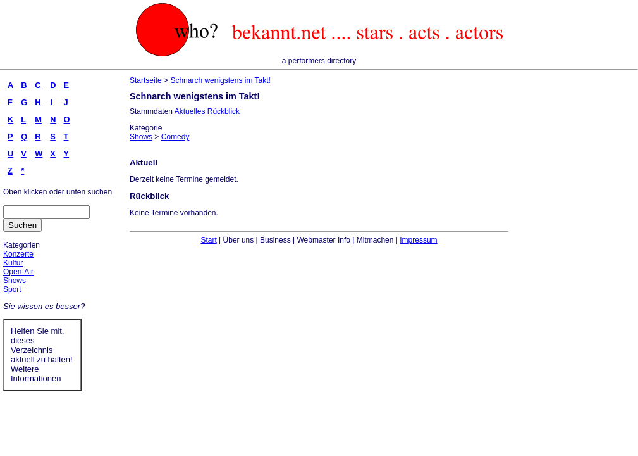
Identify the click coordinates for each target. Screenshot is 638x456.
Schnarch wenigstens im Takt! (220, 80)
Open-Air (18, 271)
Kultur (13, 262)
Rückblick (223, 111)
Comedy (175, 136)
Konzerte (18, 254)
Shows (14, 280)
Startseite (146, 80)
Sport (12, 289)
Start (208, 240)
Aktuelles (190, 111)
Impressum (418, 240)
